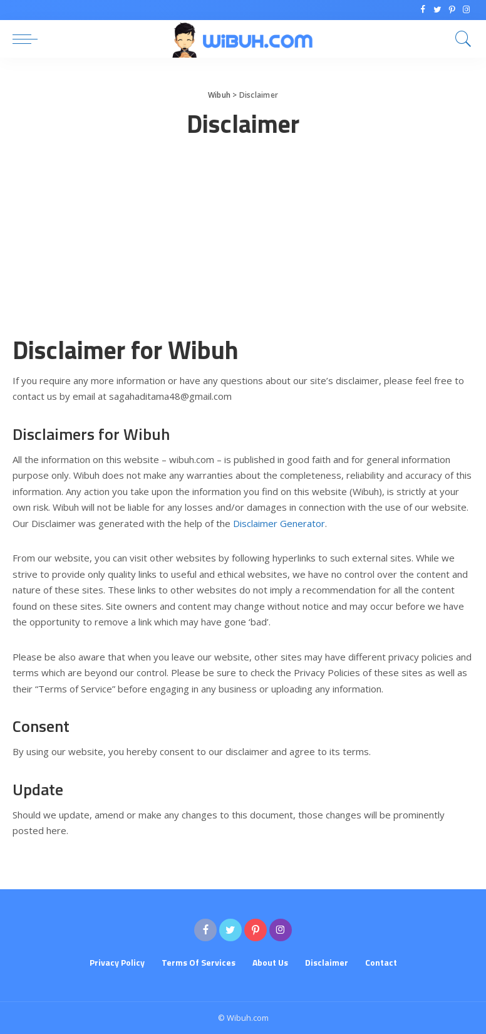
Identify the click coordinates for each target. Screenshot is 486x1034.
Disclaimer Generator (279, 523)
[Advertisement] (243, 245)
